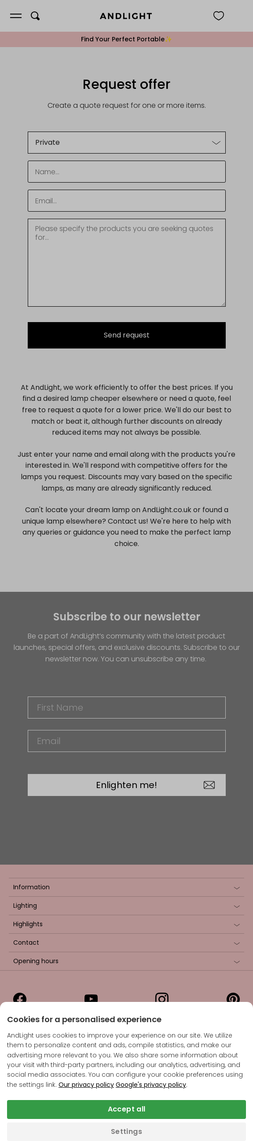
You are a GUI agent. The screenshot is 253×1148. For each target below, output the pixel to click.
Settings (126, 1131)
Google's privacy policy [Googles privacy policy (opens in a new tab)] (151, 1084)
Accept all (127, 1109)
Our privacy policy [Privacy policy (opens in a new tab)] (86, 1084)
